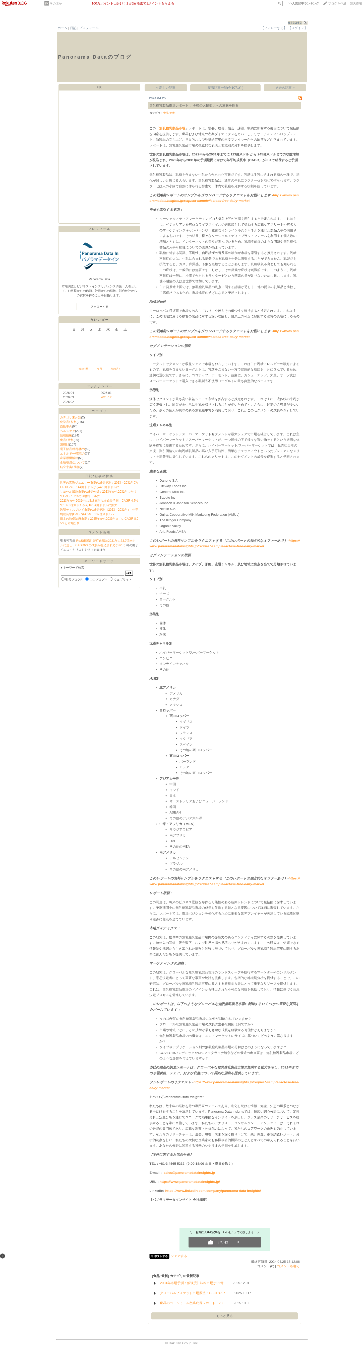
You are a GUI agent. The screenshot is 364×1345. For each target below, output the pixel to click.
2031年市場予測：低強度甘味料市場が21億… (193, 1283)
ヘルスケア (67, 431)
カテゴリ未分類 (70, 417)
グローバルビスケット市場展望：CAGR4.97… (194, 1293)
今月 (99, 368)
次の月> (115, 368)
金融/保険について (72, 462)
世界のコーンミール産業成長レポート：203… (194, 1303)
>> (303, 3)
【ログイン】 (298, 28)
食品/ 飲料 (67, 440)
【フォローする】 (274, 28)
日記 (73, 28)
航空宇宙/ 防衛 (70, 467)
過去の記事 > (285, 87)
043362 (295, 23)
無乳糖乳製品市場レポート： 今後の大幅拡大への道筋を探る (193, 105)
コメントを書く (288, 1266)
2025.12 (106, 397)
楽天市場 (356, 3)
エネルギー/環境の (72, 453)
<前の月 (83, 368)
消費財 (64, 444)
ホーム (62, 28)
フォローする (99, 306)
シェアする (179, 1256)
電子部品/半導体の (72, 449)
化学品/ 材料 (68, 422)
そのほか (56, 3)
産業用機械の (69, 458)
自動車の (66, 426)
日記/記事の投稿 (99, 476)
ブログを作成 (337, 3)
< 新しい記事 (166, 87)
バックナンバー (99, 386)
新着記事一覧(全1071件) (226, 87)
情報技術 (66, 435)
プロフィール (89, 28)
